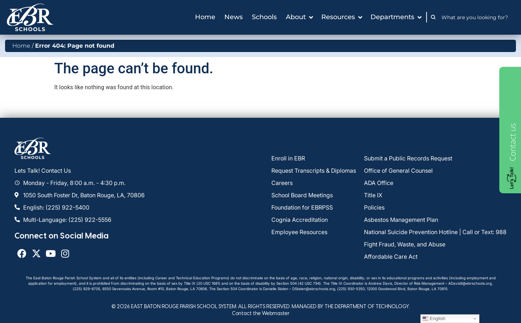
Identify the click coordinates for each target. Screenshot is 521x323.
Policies (374, 207)
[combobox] (477, 17)
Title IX (373, 195)
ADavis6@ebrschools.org (470, 283)
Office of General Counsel (398, 170)
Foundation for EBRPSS (302, 207)
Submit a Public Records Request (408, 158)
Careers (282, 182)
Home (21, 45)
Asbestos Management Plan (401, 219)
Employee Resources (299, 232)
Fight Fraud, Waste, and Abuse (404, 244)
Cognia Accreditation (299, 219)
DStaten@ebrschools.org (313, 289)
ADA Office (378, 182)
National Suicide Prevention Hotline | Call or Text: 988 (435, 232)
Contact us (512, 142)
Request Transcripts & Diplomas (313, 170)
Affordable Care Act (391, 256)
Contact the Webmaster (260, 313)
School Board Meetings (302, 195)
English (434, 319)
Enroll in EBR (288, 158)
